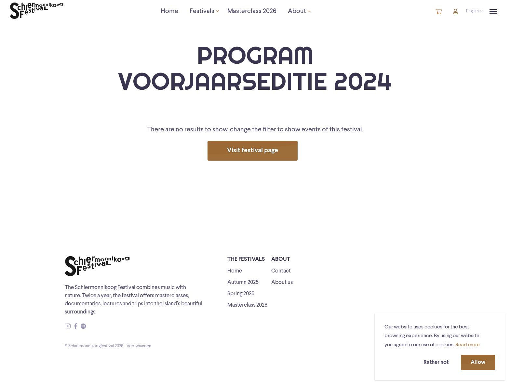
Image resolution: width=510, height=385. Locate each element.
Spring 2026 (240, 294)
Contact (281, 271)
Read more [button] (467, 345)
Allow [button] (478, 362)
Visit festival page (252, 150)
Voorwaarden (139, 346)
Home (234, 271)
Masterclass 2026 (247, 305)
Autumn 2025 (243, 282)
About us (282, 282)
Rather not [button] (436, 362)
